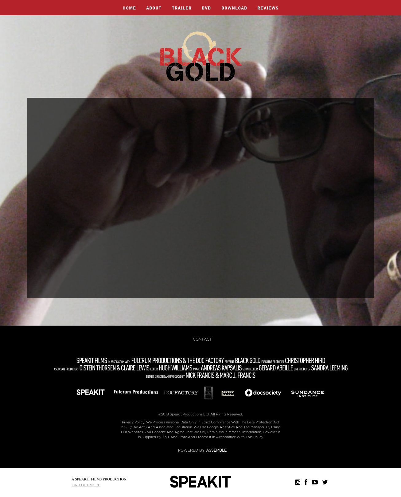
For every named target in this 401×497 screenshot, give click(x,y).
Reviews (268, 8)
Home (129, 8)
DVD (206, 8)
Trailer (182, 8)
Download (234, 8)
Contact (202, 339)
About (154, 8)
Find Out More (86, 485)
